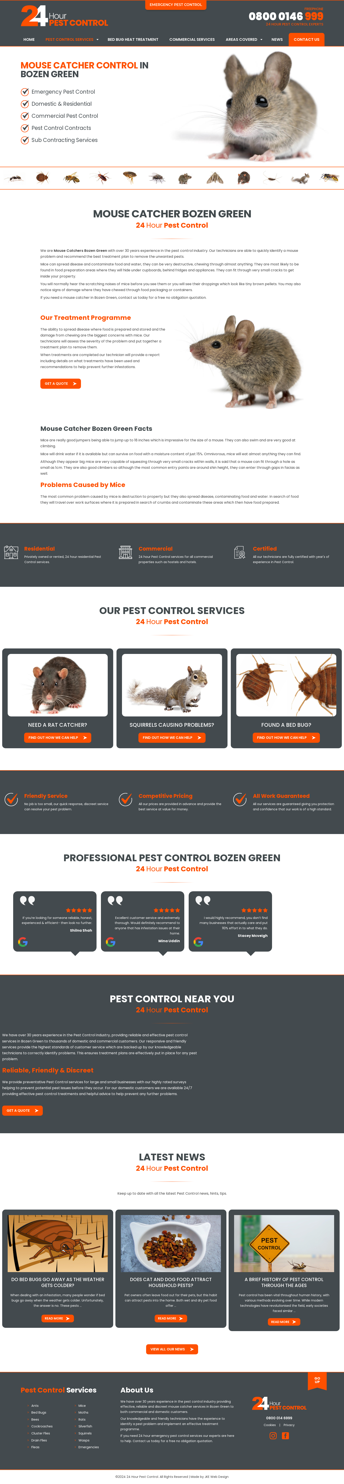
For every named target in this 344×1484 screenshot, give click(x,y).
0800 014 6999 (279, 1418)
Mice (82, 1405)
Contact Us (306, 39)
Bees (35, 1419)
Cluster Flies (40, 1433)
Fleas (35, 1447)
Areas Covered (241, 39)
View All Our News (167, 1349)
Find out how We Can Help (53, 737)
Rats (82, 1419)
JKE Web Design (217, 1477)
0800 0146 (286, 16)
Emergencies (89, 1447)
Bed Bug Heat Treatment (133, 39)
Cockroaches (42, 1426)
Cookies (270, 1425)
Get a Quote (56, 383)
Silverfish (85, 1426)
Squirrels (85, 1433)
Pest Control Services (69, 39)
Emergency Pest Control (176, 5)
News (277, 39)
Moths (83, 1412)
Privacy (289, 1425)
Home (29, 39)
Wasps (84, 1440)
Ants (35, 1405)
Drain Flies (39, 1440)
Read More (54, 1318)
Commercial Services (192, 39)
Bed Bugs (38, 1412)
